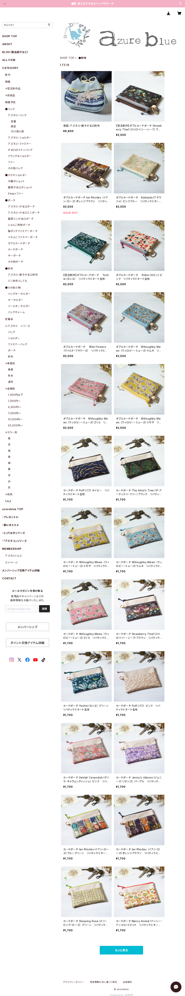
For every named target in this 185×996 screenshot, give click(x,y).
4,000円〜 (14, 407)
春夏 (10, 369)
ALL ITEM (8, 60)
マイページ (11, 562)
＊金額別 (10, 388)
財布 (10, 356)
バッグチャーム (16, 312)
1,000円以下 (15, 394)
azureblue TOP (12, 509)
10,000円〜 (15, 419)
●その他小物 (13, 287)
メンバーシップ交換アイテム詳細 (21, 570)
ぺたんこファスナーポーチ (23, 237)
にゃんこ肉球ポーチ (19, 224)
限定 (13, 126)
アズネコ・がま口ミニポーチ (24, 212)
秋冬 (10, 375)
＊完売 (8, 494)
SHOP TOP (67, 57)
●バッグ (10, 109)
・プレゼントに (10, 517)
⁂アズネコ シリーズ (17, 325)
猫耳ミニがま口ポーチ (21, 218)
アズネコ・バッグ (17, 115)
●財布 (9, 268)
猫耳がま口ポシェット (20, 187)
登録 (44, 608)
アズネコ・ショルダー (19, 137)
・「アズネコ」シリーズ (14, 540)
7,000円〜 (14, 413)
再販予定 (10, 102)
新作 (7, 74)
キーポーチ (14, 255)
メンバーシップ (27, 627)
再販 (7, 81)
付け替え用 (17, 131)
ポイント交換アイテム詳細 (27, 643)
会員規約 (127, 982)
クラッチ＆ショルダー (20, 155)
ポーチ (12, 350)
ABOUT (7, 44)
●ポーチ (10, 200)
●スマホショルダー (16, 175)
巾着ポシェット (16, 181)
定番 (13, 121)
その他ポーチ (15, 261)
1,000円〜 (14, 400)
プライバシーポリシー (73, 982)
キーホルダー (15, 299)
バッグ (11, 332)
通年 (10, 381)
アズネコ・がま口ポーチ (21, 206)
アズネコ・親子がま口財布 (23, 274)
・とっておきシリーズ (13, 532)
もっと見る (121, 950)
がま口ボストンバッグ (20, 149)
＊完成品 (10, 95)
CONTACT (9, 578)
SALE (8, 501)
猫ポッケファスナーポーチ (23, 230)
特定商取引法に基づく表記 (103, 982)
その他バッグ (15, 168)
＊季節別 (10, 363)
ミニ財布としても (17, 280)
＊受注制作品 (13, 88)
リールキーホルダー (19, 306)
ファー (11, 162)
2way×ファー (16, 193)
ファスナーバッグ (17, 344)
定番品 (9, 319)
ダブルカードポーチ (19, 243)
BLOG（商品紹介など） (15, 52)
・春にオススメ (10, 524)
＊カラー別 (11, 432)
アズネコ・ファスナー (19, 143)
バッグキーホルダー (19, 293)
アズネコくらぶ (13, 555)
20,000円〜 (15, 425)
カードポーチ (15, 249)
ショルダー (14, 338)
